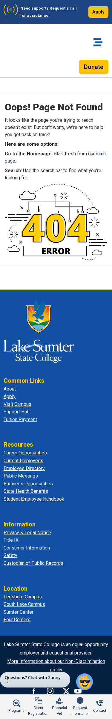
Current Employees (23, 460)
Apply (98, 12)
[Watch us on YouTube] (78, 691)
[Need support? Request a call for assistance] (42, 12)
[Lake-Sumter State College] (24, 53)
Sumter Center (18, 612)
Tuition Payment (20, 419)
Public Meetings (21, 476)
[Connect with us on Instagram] (50, 691)
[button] (84, 681)
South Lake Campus (24, 604)
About (10, 389)
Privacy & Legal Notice (27, 532)
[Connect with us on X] (66, 691)
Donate (93, 66)
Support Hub (17, 412)
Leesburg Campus (23, 597)
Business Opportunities (28, 484)
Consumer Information (27, 548)
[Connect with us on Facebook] (34, 691)
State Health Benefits (26, 491)
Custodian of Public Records (33, 563)
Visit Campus (17, 404)
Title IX (11, 540)
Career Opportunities (25, 453)
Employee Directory (24, 468)
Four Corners (17, 619)
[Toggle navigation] (98, 42)
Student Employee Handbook (34, 499)
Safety (10, 555)
